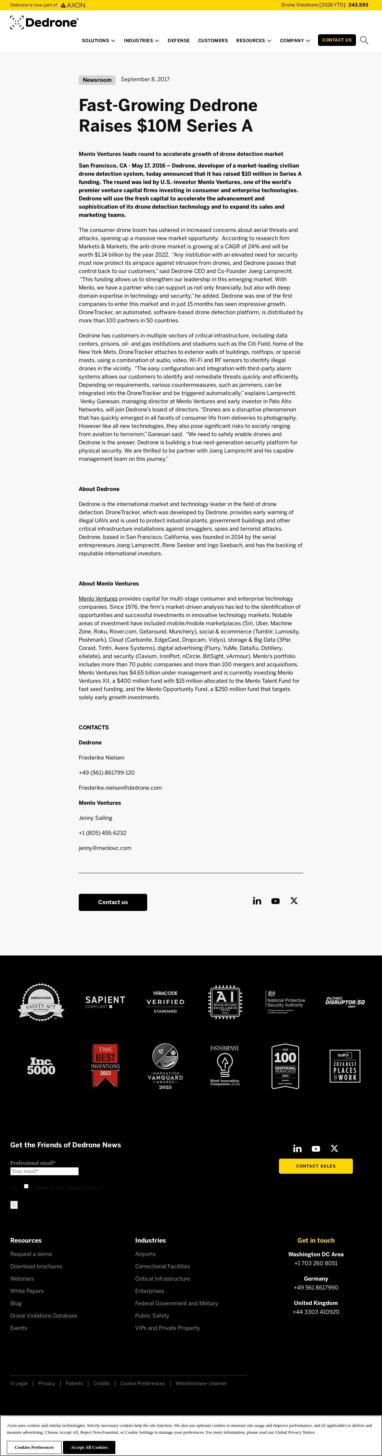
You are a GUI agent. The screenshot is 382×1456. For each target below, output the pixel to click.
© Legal (19, 1383)
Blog (16, 1303)
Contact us (113, 902)
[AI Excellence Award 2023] (225, 1002)
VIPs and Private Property (167, 1328)
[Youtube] (275, 901)
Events (18, 1328)
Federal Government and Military (176, 1303)
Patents (74, 1383)
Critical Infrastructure (162, 1278)
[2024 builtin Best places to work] (345, 1066)
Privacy (46, 1383)
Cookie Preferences (142, 1383)
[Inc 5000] (41, 1066)
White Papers (27, 1291)
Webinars (22, 1278)
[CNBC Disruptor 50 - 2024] (345, 1002)
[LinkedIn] (257, 901)
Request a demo (31, 1254)
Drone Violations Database (43, 1315)
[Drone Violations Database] (314, 5)
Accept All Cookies (89, 1447)
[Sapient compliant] (105, 1002)
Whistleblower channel (201, 1383)
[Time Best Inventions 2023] (105, 1066)
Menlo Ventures (98, 598)
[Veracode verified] (165, 1002)
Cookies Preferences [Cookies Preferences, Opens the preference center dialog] (34, 1447)
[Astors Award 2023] (165, 1066)
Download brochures (36, 1266)
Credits (101, 1383)
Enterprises (149, 1291)
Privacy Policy (83, 1188)
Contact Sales (316, 1166)
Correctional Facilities (162, 1266)
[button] (99, 42)
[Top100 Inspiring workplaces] (285, 1066)
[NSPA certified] (285, 1002)
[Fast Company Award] (225, 1066)
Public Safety (152, 1315)
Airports (145, 1254)
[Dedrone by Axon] (44, 20)
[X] (294, 901)
